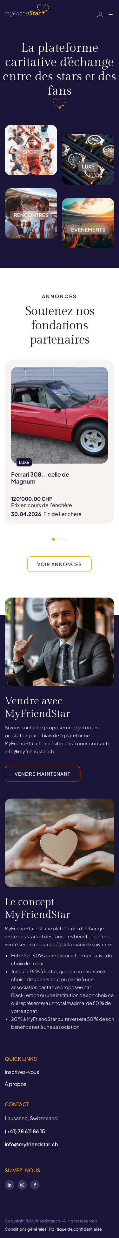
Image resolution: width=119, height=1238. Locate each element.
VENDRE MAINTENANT (42, 774)
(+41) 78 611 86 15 (25, 1131)
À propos (15, 1084)
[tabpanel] (59, 442)
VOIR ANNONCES (59, 564)
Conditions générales (26, 1229)
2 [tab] (57, 539)
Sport (31, 179)
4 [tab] (65, 539)
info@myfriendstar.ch (31, 1144)
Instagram (22, 1185)
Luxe (88, 189)
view (59, 442)
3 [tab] (61, 539)
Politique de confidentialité (75, 1229)
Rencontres (31, 242)
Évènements (88, 252)
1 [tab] (53, 539)
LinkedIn (9, 1185)
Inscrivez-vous (22, 1071)
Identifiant (100, 14)
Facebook (35, 1185)
